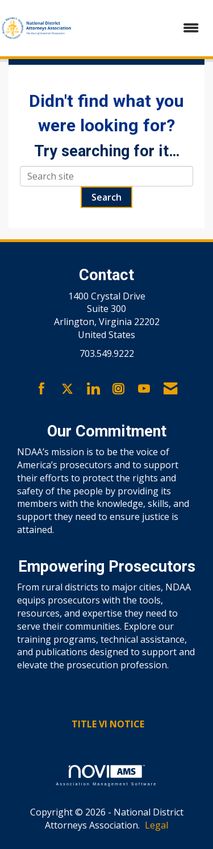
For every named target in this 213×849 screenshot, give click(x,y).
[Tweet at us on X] (67, 389)
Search (106, 197)
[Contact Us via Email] (170, 389)
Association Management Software (106, 775)
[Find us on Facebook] (41, 389)
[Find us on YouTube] (144, 389)
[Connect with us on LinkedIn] (93, 389)
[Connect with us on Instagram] (118, 389)
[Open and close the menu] (142, 28)
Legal (156, 825)
